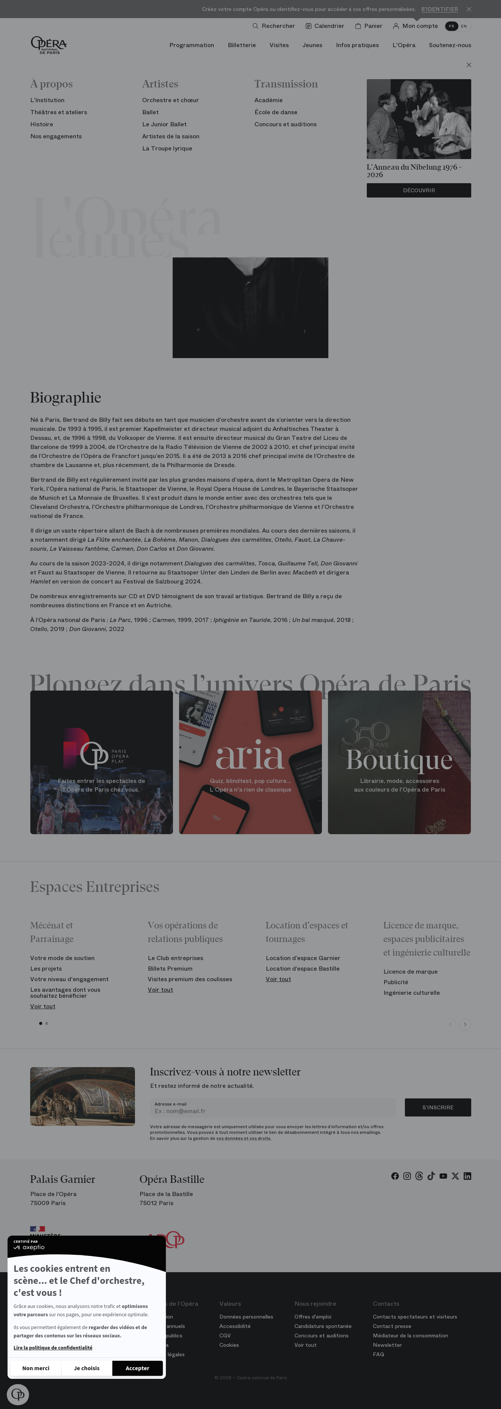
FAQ (379, 1354)
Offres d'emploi (312, 1316)
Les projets (46, 968)
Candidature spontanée (323, 1326)
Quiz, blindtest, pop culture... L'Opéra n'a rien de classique (250, 785)
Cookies (229, 1345)
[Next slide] (465, 1024)
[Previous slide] (450, 1024)
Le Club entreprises (175, 958)
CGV (225, 1335)
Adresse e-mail (171, 1104)
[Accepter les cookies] (137, 1368)
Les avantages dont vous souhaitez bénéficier (65, 992)
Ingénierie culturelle (411, 992)
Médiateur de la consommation (410, 1335)
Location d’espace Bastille (303, 968)
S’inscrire (438, 1107)
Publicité (395, 982)
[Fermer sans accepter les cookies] (36, 1368)
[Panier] (370, 26)
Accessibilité (235, 1326)
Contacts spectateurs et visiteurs (415, 1316)
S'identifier (439, 9)
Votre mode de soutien (62, 958)
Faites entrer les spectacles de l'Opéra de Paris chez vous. (101, 785)
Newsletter (387, 1345)
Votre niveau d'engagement (69, 979)
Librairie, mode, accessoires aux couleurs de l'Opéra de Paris (399, 785)
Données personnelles (246, 1316)
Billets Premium (170, 968)
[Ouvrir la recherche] (275, 26)
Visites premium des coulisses (190, 979)
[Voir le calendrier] (327, 26)
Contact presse (392, 1326)
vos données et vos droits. (243, 1138)
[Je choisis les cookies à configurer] (86, 1368)
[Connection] (417, 26)
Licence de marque (410, 971)
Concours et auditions (321, 1335)
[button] (18, 1394)
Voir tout (42, 1006)
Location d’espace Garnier (303, 958)
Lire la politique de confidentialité (53, 1348)
